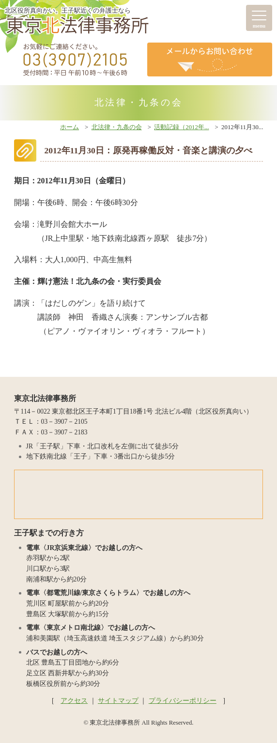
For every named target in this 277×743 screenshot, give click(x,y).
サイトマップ (118, 700)
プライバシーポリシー (182, 700)
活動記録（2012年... (181, 127)
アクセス (74, 700)
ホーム (69, 127)
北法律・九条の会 (117, 127)
